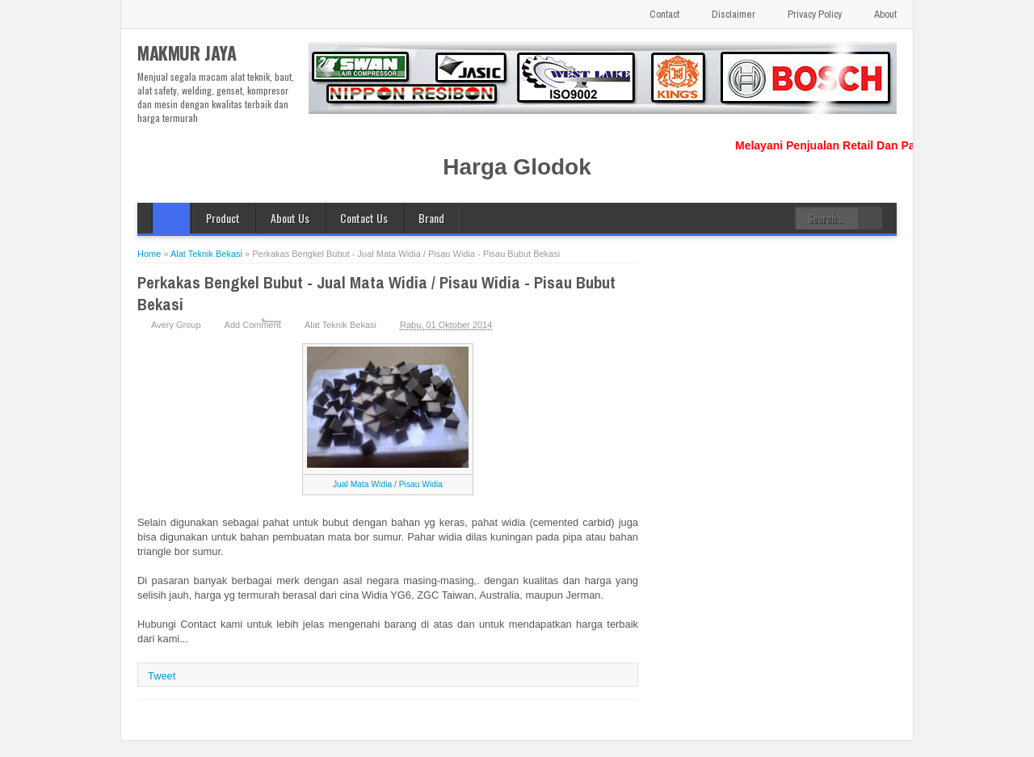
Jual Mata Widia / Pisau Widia (388, 484)
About (885, 14)
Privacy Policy (815, 14)
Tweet (161, 676)
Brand (431, 217)
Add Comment (253, 325)
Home (171, 218)
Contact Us (364, 217)
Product (223, 217)
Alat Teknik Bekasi (340, 325)
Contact (664, 14)
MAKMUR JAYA (187, 52)
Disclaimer (733, 14)
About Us (290, 217)
